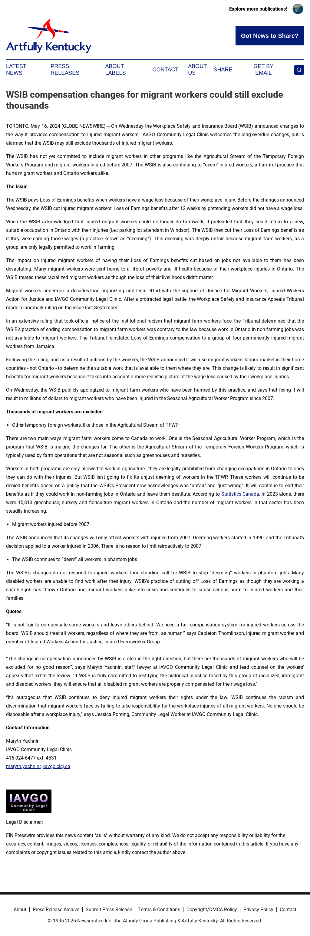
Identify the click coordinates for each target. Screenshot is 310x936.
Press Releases (65, 69)
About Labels (115, 69)
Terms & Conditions (159, 909)
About (20, 909)
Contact (165, 70)
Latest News (16, 69)
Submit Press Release (109, 909)
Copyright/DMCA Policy (211, 909)
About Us (197, 69)
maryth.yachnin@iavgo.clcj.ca (38, 766)
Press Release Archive (56, 909)
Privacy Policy (258, 909)
